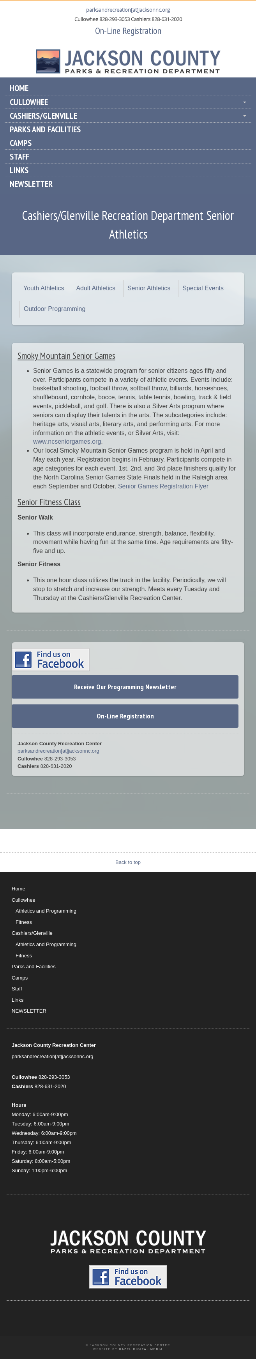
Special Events (203, 288)
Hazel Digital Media (141, 1349)
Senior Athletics (148, 288)
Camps (21, 142)
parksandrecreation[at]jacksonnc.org (128, 9)
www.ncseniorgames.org (67, 441)
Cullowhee (29, 102)
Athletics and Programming (46, 911)
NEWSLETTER (31, 183)
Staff (19, 156)
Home (19, 88)
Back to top (128, 862)
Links (19, 170)
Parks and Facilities (45, 129)
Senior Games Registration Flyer (163, 486)
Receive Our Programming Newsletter (125, 686)
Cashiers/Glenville (43, 115)
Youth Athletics (43, 288)
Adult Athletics (95, 288)
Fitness (24, 922)
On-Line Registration (128, 31)
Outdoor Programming (54, 309)
